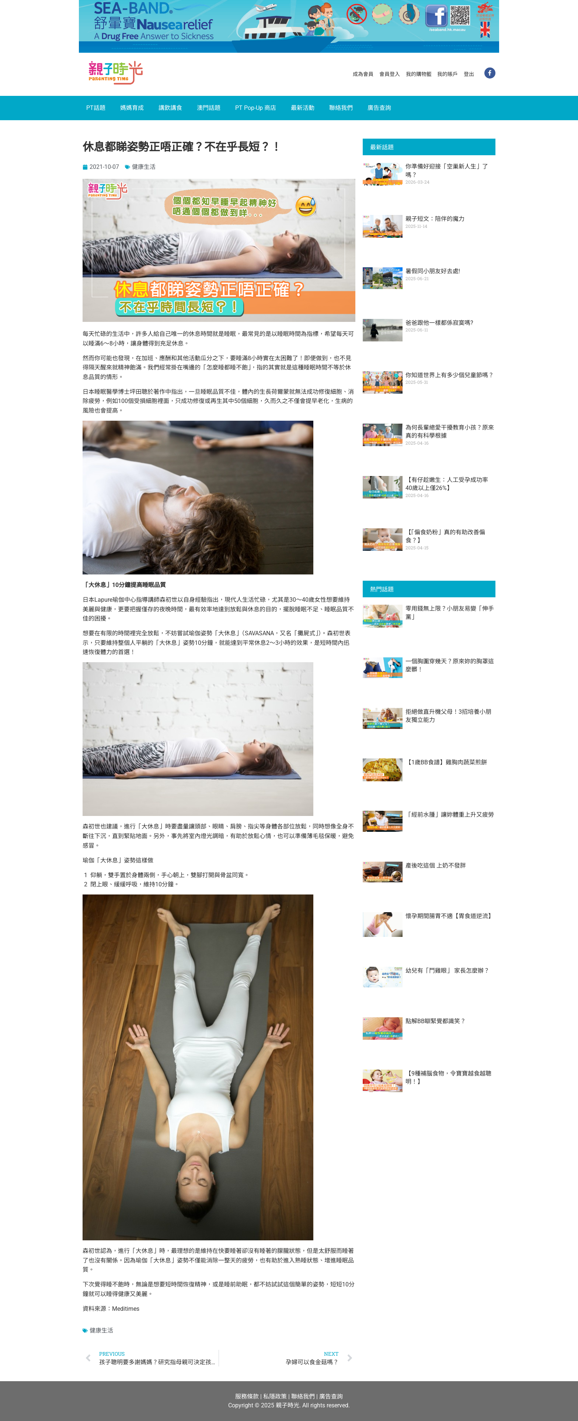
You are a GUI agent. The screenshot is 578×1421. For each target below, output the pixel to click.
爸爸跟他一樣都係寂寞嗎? (439, 322)
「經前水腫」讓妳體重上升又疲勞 (449, 814)
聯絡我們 (341, 107)
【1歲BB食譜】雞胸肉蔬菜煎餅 (446, 762)
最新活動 (302, 107)
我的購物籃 (418, 74)
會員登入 (389, 74)
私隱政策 (275, 1396)
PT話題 (95, 107)
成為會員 (362, 74)
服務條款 (247, 1396)
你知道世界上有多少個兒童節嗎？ (449, 375)
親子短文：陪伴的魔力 (434, 218)
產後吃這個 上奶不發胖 (435, 865)
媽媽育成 (132, 107)
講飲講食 (170, 107)
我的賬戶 (447, 74)
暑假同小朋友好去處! (432, 271)
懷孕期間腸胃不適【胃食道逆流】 (449, 916)
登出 (469, 74)
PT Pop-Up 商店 (255, 107)
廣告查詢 (379, 107)
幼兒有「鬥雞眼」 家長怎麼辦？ (447, 970)
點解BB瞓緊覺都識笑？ (435, 1021)
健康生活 (144, 166)
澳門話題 (208, 107)
